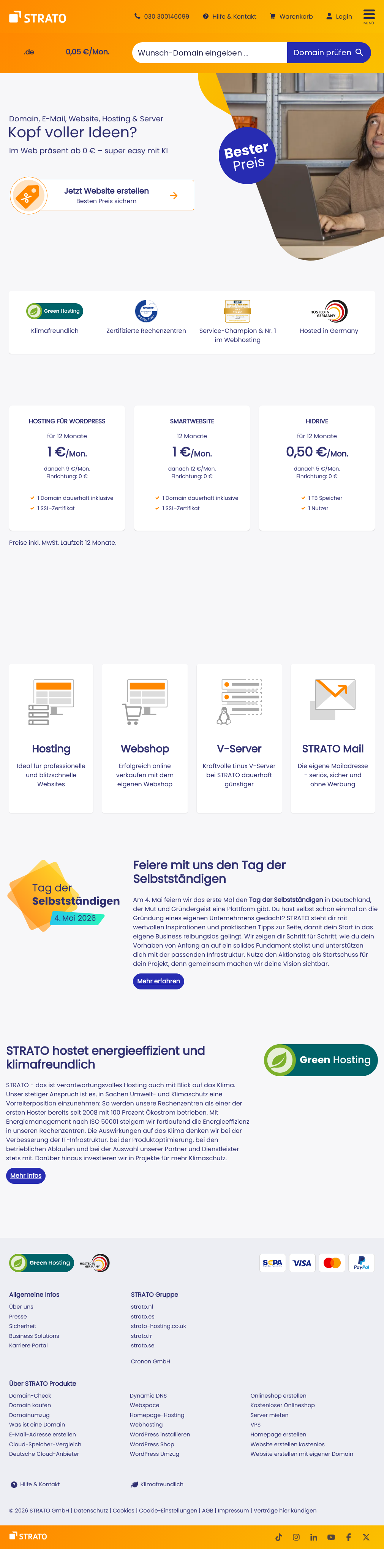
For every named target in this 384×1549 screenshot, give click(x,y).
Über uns (21, 1307)
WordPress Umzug (155, 1454)
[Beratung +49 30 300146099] (160, 16)
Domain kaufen (30, 1405)
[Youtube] (331, 1537)
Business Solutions (34, 1336)
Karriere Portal (28, 1346)
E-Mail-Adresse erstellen (42, 1435)
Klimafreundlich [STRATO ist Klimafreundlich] (162, 1485)
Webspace (145, 1405)
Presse (18, 1317)
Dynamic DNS (148, 1396)
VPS (256, 1425)
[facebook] (348, 1537)
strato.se (143, 1346)
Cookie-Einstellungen (168, 1511)
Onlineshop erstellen (279, 1396)
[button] (290, 16)
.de (29, 52)
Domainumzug (29, 1415)
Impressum (233, 1511)
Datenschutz (91, 1511)
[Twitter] (366, 1537)
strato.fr (141, 1336)
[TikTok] (278, 1537)
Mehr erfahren (158, 981)
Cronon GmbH (150, 1362)
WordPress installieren (160, 1435)
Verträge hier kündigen (285, 1511)
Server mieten (270, 1415)
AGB (207, 1511)
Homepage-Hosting (157, 1415)
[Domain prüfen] (329, 52)
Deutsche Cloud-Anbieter (44, 1454)
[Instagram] (296, 1537)
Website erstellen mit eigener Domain (302, 1454)
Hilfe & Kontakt (40, 1485)
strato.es (143, 1317)
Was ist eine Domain (37, 1425)
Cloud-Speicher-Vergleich (45, 1445)
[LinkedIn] (313, 1537)
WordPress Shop (152, 1445)
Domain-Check (30, 1396)
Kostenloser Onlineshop (283, 1405)
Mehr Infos (25, 1175)
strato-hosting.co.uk (158, 1326)
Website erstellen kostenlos (288, 1445)
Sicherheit (22, 1326)
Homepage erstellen (279, 1435)
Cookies (123, 1511)
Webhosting (146, 1425)
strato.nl (142, 1307)
